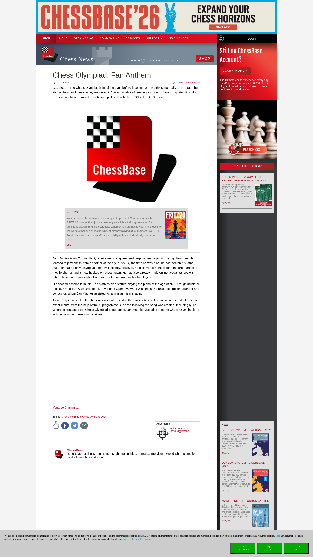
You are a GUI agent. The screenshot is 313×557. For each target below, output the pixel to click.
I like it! (180, 82)
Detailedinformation (243, 548)
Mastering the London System (245, 500)
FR (176, 60)
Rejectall (269, 548)
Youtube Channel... (66, 407)
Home (63, 38)
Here (277, 535)
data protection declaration (137, 538)
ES (172, 60)
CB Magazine (109, 38)
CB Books (133, 38)
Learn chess (178, 38)
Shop (46, 38)
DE (163, 60)
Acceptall (296, 548)
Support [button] (154, 38)
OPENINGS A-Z (84, 38)
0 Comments (193, 82)
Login (252, 38)
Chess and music (71, 416)
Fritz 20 (72, 212)
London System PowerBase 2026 (246, 430)
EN (168, 60)
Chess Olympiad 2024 (94, 416)
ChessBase (75, 450)
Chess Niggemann (179, 431)
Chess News (76, 59)
